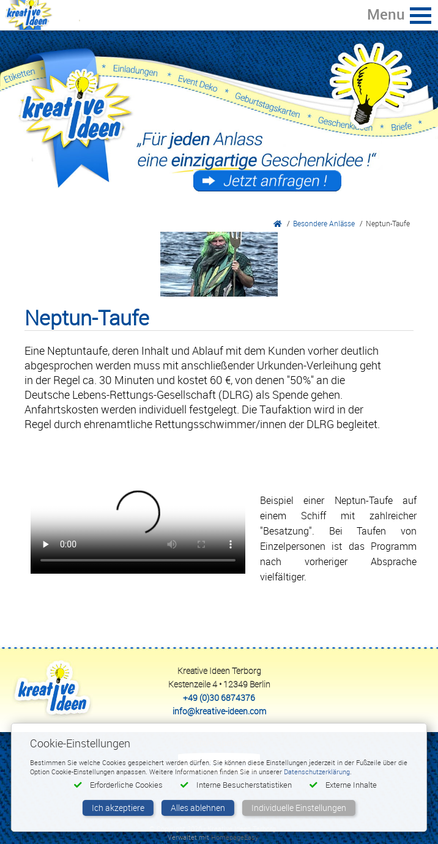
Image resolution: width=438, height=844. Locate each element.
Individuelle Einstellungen (298, 807)
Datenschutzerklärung (317, 771)
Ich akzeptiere (118, 807)
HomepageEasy (234, 837)
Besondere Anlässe (324, 223)
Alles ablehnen (198, 807)
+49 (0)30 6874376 (219, 697)
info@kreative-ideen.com (219, 711)
